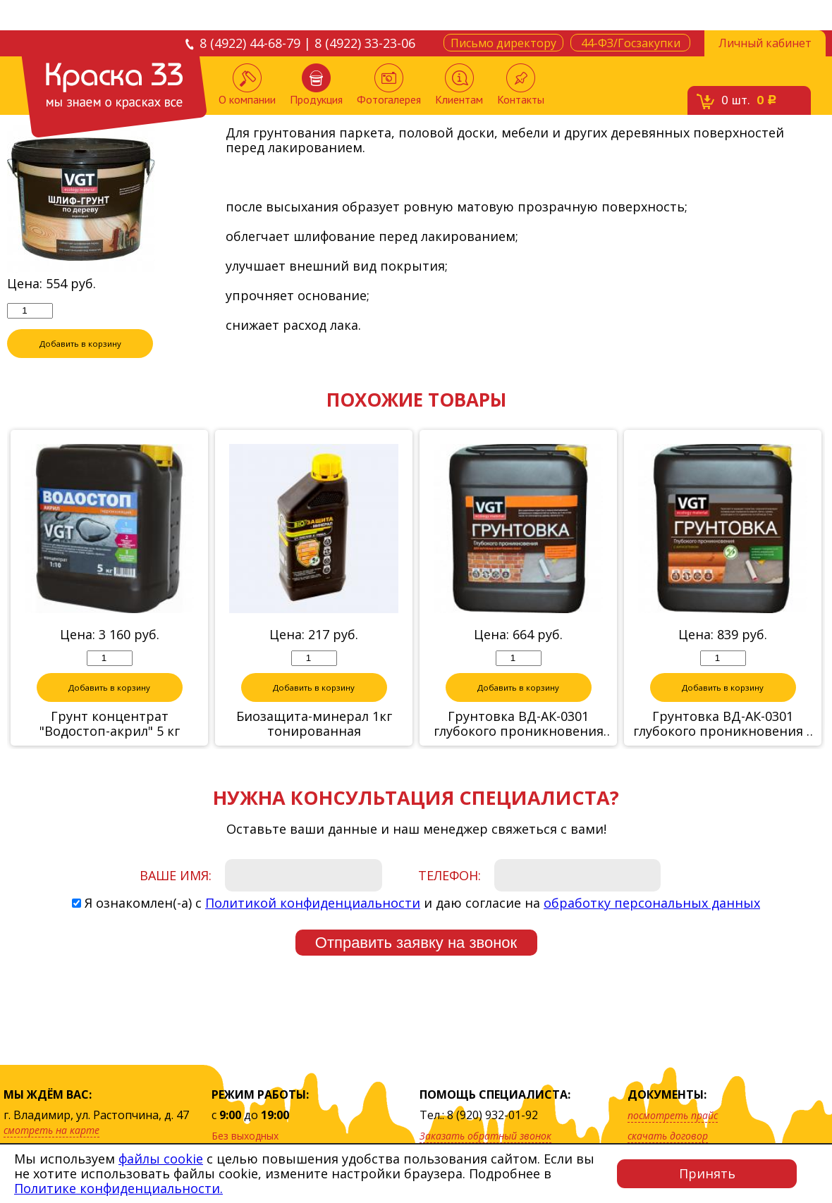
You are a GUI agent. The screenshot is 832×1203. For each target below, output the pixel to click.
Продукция (316, 84)
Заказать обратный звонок (485, 1135)
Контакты (520, 84)
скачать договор (668, 1135)
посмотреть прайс (673, 1115)
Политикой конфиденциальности (312, 903)
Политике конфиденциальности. (118, 1188)
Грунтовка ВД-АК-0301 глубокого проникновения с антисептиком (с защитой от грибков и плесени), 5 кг (723, 724)
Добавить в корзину (80, 344)
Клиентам (459, 84)
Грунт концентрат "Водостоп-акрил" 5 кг (109, 724)
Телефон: (449, 876)
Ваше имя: (176, 876)
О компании (247, 84)
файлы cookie (160, 1158)
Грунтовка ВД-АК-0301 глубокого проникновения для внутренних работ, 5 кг (519, 724)
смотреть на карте (51, 1130)
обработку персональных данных (652, 903)
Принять (707, 1173)
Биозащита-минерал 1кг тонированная (314, 724)
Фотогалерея (389, 84)
